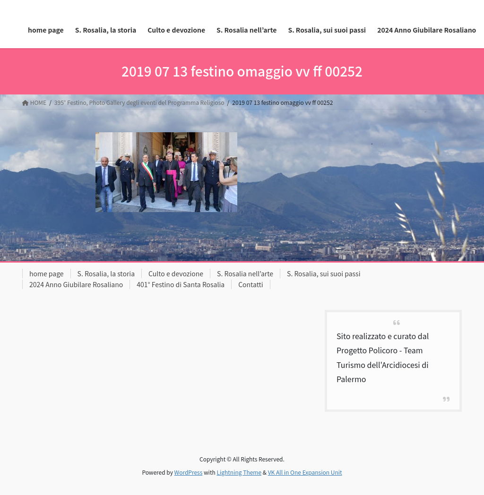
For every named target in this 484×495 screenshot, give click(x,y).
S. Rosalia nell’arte (245, 273)
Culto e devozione (175, 273)
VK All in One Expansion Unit (305, 472)
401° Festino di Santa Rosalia (181, 284)
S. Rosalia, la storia (106, 273)
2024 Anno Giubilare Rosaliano (76, 284)
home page (46, 273)
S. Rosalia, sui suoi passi (323, 273)
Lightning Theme (238, 472)
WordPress (188, 472)
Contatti (250, 284)
